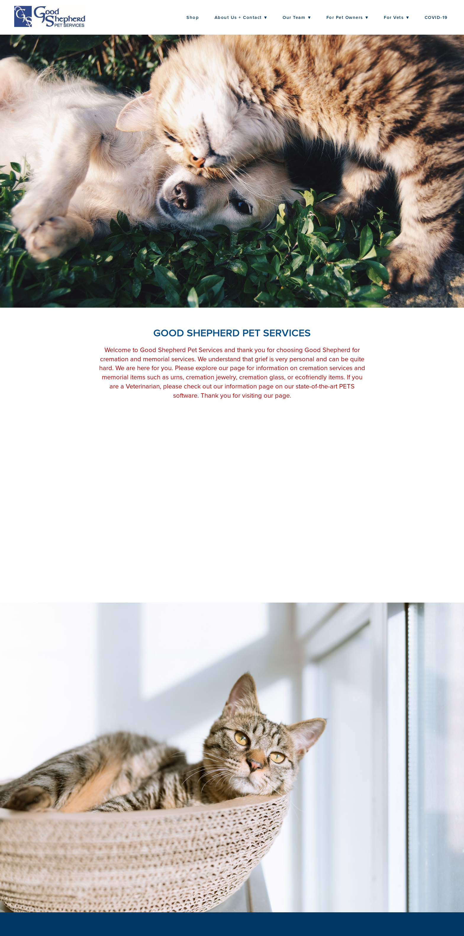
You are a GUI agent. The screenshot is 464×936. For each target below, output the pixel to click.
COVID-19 (436, 17)
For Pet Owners (347, 17)
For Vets (396, 17)
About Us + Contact (241, 17)
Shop (192, 17)
